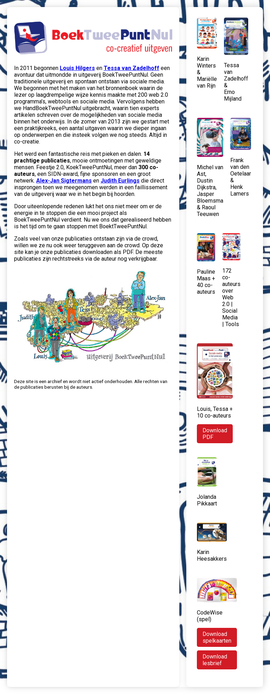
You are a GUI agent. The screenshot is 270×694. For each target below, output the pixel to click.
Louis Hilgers (77, 68)
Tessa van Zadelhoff (131, 68)
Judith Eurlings (120, 180)
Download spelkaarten (216, 637)
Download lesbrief (214, 660)
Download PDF (214, 433)
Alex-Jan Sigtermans (64, 180)
